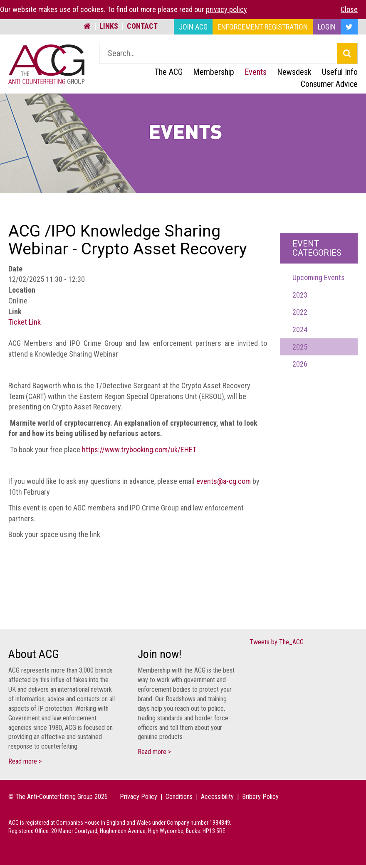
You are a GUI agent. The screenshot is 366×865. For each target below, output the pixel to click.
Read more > (25, 761)
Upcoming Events (318, 277)
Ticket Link (24, 322)
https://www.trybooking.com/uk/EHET (139, 449)
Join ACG (193, 26)
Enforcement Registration (263, 26)
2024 (299, 329)
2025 (299, 347)
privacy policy (226, 9)
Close (349, 9)
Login (327, 26)
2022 (299, 312)
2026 (299, 364)
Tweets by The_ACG (277, 642)
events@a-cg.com (223, 481)
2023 (299, 295)
